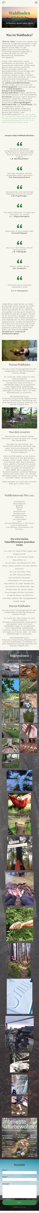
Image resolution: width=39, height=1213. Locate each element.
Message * (6, 1184)
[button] (36, 2)
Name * (5, 1170)
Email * (5, 1177)
